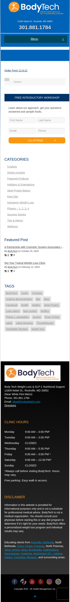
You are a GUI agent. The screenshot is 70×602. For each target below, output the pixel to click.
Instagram (49, 582)
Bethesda (48, 542)
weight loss (38, 328)
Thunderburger (45, 322)
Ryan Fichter (52, 316)
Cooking (12, 166)
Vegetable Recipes (17, 328)
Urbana (58, 553)
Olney (24, 549)
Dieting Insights (16, 172)
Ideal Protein (51, 305)
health (24, 305)
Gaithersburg (50, 549)
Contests (37, 293)
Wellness (12, 226)
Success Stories (16, 214)
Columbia (19, 557)
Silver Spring (11, 549)
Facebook (11, 305)
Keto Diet (12, 196)
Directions (10, 405)
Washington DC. (42, 553)
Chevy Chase (25, 546)
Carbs (24, 293)
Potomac (39, 546)
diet (38, 299)
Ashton (8, 557)
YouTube (32, 582)
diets (46, 299)
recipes (37, 316)
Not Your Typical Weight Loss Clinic (25, 262)
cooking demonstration (19, 299)
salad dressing (24, 322)
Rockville (36, 542)
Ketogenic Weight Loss (20, 202)
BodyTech (13, 251)
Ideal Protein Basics (18, 190)
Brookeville (35, 549)
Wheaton (32, 557)
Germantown (11, 553)
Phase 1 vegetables (17, 316)
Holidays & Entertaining (21, 184)
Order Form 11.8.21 (15, 70)
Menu (47, 39)
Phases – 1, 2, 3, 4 (18, 208)
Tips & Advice (15, 220)
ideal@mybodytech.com (27, 401)
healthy (36, 305)
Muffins (45, 311)
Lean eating (13, 311)
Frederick (26, 553)
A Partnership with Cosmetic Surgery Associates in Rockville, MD (35, 247)
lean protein (30, 311)
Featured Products (18, 178)
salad (9, 322)
